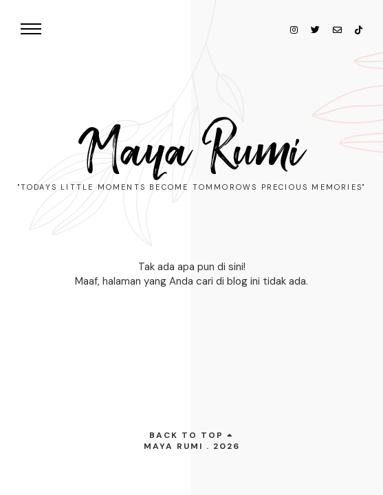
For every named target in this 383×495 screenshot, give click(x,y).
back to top (191, 435)
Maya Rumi (191, 151)
